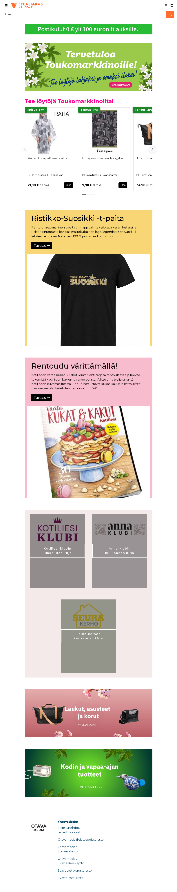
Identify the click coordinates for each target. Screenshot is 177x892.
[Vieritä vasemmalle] (24, 149)
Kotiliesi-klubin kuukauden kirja (57, 551)
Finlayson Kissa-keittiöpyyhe (102, 158)
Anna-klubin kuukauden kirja (119, 551)
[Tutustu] (88, 300)
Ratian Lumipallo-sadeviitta (47, 158)
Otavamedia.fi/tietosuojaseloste (81, 839)
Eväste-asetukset (70, 878)
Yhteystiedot (68, 822)
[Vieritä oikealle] (152, 149)
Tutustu (42, 245)
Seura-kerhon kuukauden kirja (88, 636)
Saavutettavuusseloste (75, 870)
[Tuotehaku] (88, 14)
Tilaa (68, 185)
